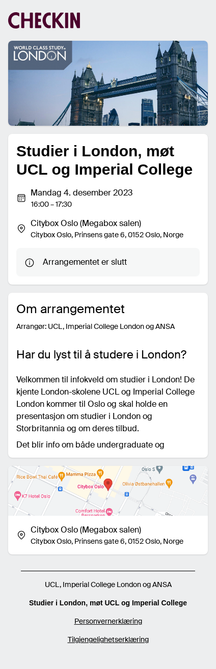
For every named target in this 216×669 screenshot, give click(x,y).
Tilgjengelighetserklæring (108, 639)
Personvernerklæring (108, 621)
